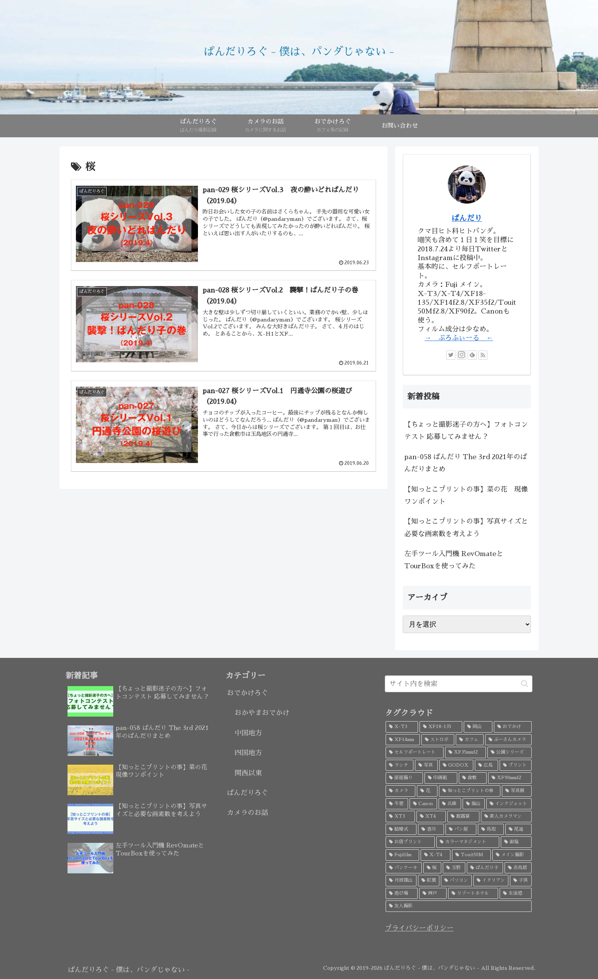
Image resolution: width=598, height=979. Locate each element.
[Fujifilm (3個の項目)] (402, 855)
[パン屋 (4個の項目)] (460, 829)
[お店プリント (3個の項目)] (410, 842)
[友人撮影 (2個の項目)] (459, 906)
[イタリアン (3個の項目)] (491, 880)
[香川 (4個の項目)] (431, 829)
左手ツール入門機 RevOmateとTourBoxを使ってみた (453, 559)
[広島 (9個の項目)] (486, 765)
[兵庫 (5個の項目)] (450, 804)
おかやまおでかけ (262, 712)
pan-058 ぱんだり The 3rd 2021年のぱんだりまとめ (465, 463)
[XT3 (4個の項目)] (400, 816)
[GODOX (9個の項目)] (456, 765)
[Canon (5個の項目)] (423, 804)
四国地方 (248, 752)
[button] (524, 683)
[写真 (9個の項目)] (426, 765)
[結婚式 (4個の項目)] (401, 829)
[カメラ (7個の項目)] (400, 791)
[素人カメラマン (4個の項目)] (506, 816)
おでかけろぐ (247, 693)
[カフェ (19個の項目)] (470, 740)
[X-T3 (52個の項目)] (402, 727)
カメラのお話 (247, 812)
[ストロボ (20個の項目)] (437, 740)
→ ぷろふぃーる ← (458, 337)
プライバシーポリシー (419, 928)
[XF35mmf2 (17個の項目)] (465, 752)
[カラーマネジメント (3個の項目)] (467, 842)
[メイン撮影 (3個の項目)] (512, 855)
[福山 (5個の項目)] (474, 804)
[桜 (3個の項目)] (432, 868)
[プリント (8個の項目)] (516, 765)
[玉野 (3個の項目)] (454, 868)
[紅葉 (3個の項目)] (429, 880)
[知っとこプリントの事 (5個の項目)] (470, 791)
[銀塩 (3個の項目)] (516, 842)
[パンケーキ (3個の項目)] (404, 868)
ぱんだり (467, 218)
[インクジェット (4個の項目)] (509, 804)
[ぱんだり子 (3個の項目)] (485, 868)
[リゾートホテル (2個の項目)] (473, 893)
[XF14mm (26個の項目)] (403, 740)
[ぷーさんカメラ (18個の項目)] (508, 740)
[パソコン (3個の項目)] (456, 880)
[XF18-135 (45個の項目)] (441, 727)
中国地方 (248, 733)
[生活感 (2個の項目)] (516, 893)
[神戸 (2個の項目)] (433, 893)
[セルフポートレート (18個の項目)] (415, 752)
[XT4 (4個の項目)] (431, 816)
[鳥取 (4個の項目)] (491, 829)
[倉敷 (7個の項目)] (473, 778)
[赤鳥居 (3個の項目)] (518, 868)
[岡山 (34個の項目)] (478, 727)
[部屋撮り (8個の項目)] (404, 778)
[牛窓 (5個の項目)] (397, 804)
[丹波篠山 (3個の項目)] (401, 880)
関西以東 (248, 773)
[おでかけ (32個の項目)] (513, 727)
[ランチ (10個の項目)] (399, 765)
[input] (458, 683)
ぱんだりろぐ (247, 792)
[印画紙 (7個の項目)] (440, 778)
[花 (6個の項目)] (427, 791)
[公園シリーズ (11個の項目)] (509, 752)
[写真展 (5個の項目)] (517, 791)
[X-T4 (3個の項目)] (435, 855)
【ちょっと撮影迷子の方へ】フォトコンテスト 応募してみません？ (466, 430)
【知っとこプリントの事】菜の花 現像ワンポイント (466, 495)
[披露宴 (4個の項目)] (463, 816)
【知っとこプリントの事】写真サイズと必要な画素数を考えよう (466, 527)
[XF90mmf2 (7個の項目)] (510, 778)
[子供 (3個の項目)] (521, 880)
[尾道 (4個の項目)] (518, 829)
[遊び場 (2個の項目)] (402, 893)
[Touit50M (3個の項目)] (471, 855)
